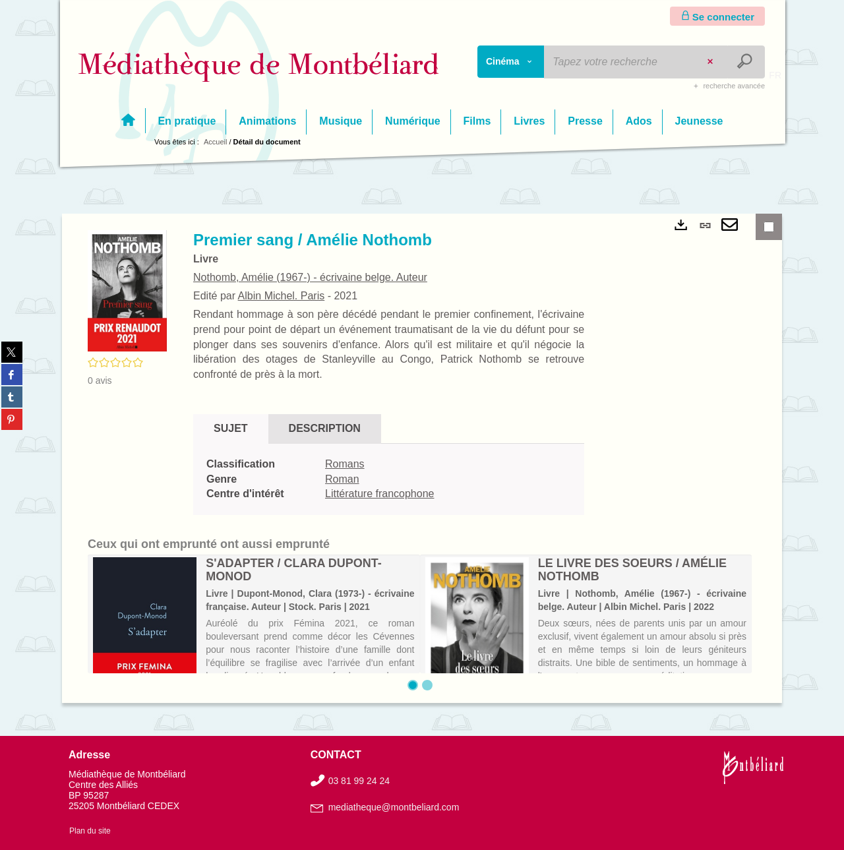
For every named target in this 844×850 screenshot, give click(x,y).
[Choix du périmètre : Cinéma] (511, 62)
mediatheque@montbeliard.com (394, 807)
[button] (127, 290)
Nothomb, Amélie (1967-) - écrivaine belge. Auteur (310, 277)
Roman (342, 479)
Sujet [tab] (231, 428)
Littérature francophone (379, 493)
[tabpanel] (388, 479)
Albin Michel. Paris (281, 295)
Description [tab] (325, 428)
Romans (345, 464)
